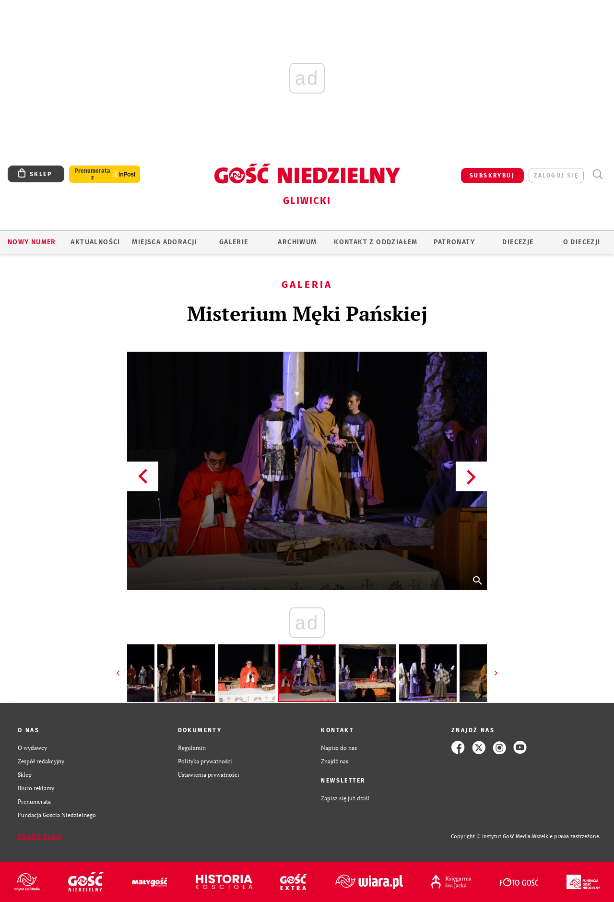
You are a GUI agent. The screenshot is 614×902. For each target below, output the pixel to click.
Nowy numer (32, 242)
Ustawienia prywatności (208, 774)
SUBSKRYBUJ (492, 175)
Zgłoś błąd (40, 836)
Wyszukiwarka (597, 174)
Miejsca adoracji (164, 242)
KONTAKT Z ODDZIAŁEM (376, 242)
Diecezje (517, 242)
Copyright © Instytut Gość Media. (491, 836)
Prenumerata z (92, 174)
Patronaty (454, 242)
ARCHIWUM (297, 242)
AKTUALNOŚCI (95, 242)
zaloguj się (556, 175)
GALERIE (233, 242)
